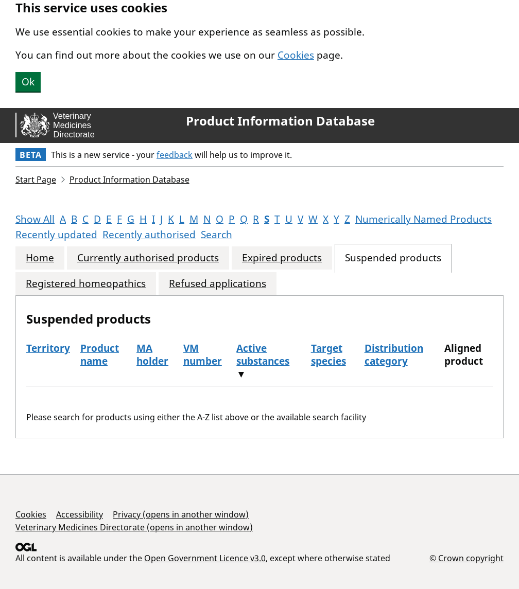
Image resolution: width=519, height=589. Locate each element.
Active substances (262, 355)
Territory (48, 348)
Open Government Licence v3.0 (205, 558)
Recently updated (56, 234)
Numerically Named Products (423, 219)
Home (40, 258)
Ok (28, 81)
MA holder (152, 355)
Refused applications (217, 283)
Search (216, 234)
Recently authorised (149, 234)
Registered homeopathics (86, 283)
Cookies (296, 55)
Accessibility (79, 514)
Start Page (35, 179)
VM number (202, 355)
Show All (35, 219)
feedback (175, 154)
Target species (328, 355)
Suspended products (393, 258)
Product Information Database (280, 121)
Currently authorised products (148, 258)
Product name (99, 355)
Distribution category (394, 355)
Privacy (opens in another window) (181, 514)
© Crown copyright (466, 557)
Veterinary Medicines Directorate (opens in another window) (134, 527)
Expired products (282, 258)
